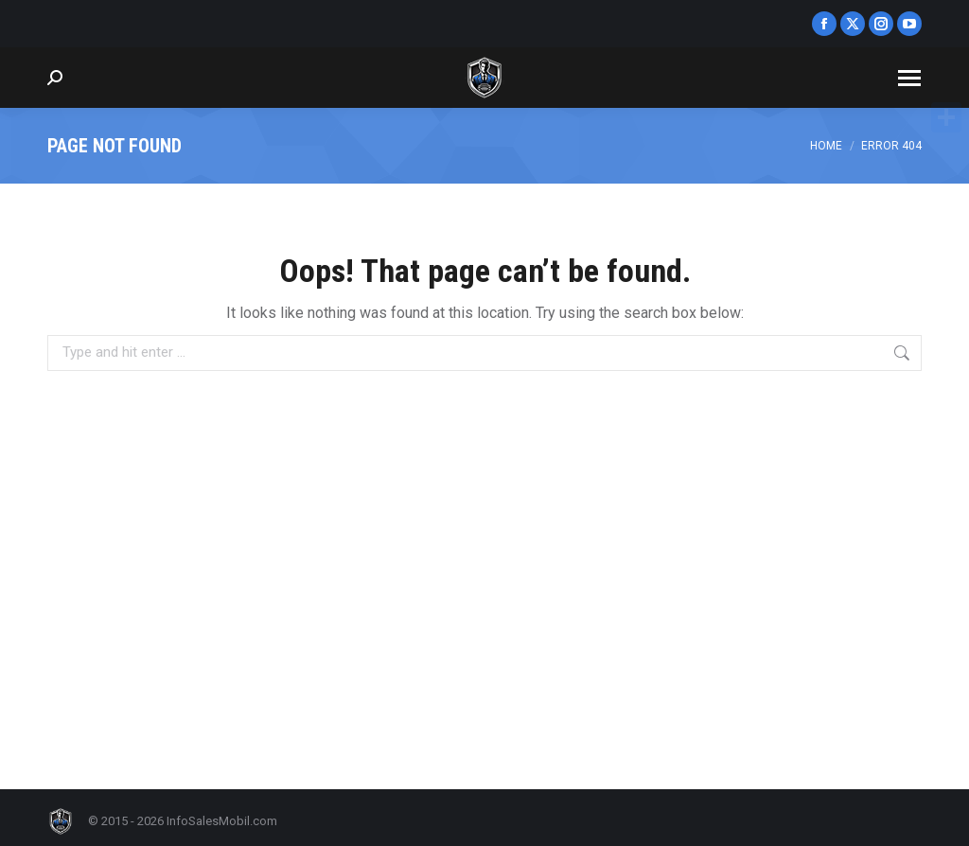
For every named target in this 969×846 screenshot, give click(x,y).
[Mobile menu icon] (909, 78)
